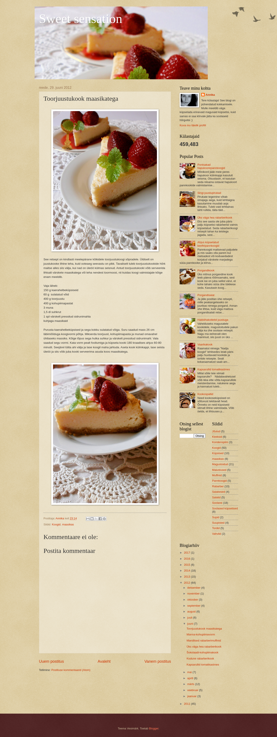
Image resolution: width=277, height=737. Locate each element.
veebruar (193, 690)
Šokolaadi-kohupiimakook (202, 652)
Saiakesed (218, 491)
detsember (194, 587)
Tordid (216, 528)
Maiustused (219, 469)
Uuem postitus (51, 661)
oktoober (193, 599)
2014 (187, 570)
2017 (187, 552)
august (191, 611)
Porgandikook (205, 270)
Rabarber (218, 486)
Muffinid (217, 475)
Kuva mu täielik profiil (193, 125)
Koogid (56, 524)
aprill (190, 678)
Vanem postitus (157, 661)
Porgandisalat (205, 295)
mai (189, 672)
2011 (187, 703)
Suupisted (218, 522)
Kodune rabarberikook (200, 658)
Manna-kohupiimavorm (201, 634)
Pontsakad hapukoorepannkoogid (211, 166)
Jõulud (216, 431)
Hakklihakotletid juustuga (212, 319)
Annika (210, 94)
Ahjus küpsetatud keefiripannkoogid (208, 244)
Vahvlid (216, 533)
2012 (187, 582)
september (194, 605)
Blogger (154, 728)
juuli (190, 617)
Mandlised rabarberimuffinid (204, 640)
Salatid (216, 497)
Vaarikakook (205, 344)
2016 (187, 558)
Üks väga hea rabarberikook (214, 217)
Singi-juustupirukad (209, 192)
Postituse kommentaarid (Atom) (70, 670)
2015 (187, 564)
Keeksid (217, 436)
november (193, 593)
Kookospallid (205, 394)
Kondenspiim (220, 442)
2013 (187, 576)
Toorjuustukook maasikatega (204, 628)
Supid (215, 517)
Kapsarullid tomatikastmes (213, 369)
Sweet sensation (80, 18)
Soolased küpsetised (225, 508)
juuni (190, 623)
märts (191, 684)
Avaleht (104, 661)
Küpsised (218, 453)
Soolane (217, 502)
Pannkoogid (219, 480)
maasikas (68, 524)
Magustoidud (220, 464)
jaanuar (192, 696)
